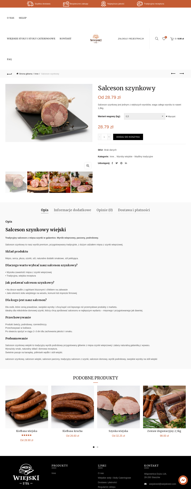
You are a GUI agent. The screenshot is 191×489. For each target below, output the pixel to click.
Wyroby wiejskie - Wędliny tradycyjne (135, 156)
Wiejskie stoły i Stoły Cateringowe (31, 38)
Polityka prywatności (108, 465)
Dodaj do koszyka (128, 137)
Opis (44, 184)
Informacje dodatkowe (72, 184)
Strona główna (25, 74)
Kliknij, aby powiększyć (88, 137)
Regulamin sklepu (107, 460)
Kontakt (66, 38)
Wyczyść (172, 116)
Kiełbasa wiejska (26, 404)
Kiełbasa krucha (73, 404)
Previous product (173, 73)
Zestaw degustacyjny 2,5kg (164, 404)
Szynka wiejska (118, 404)
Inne (36, 74)
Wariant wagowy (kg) (109, 116)
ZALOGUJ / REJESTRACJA (131, 38)
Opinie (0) (105, 184)
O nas (10, 17)
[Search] (156, 38)
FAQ (9, 59)
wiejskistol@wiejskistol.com (162, 457)
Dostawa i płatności (134, 184)
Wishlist (165, 37)
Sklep (23, 17)
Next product (181, 73)
